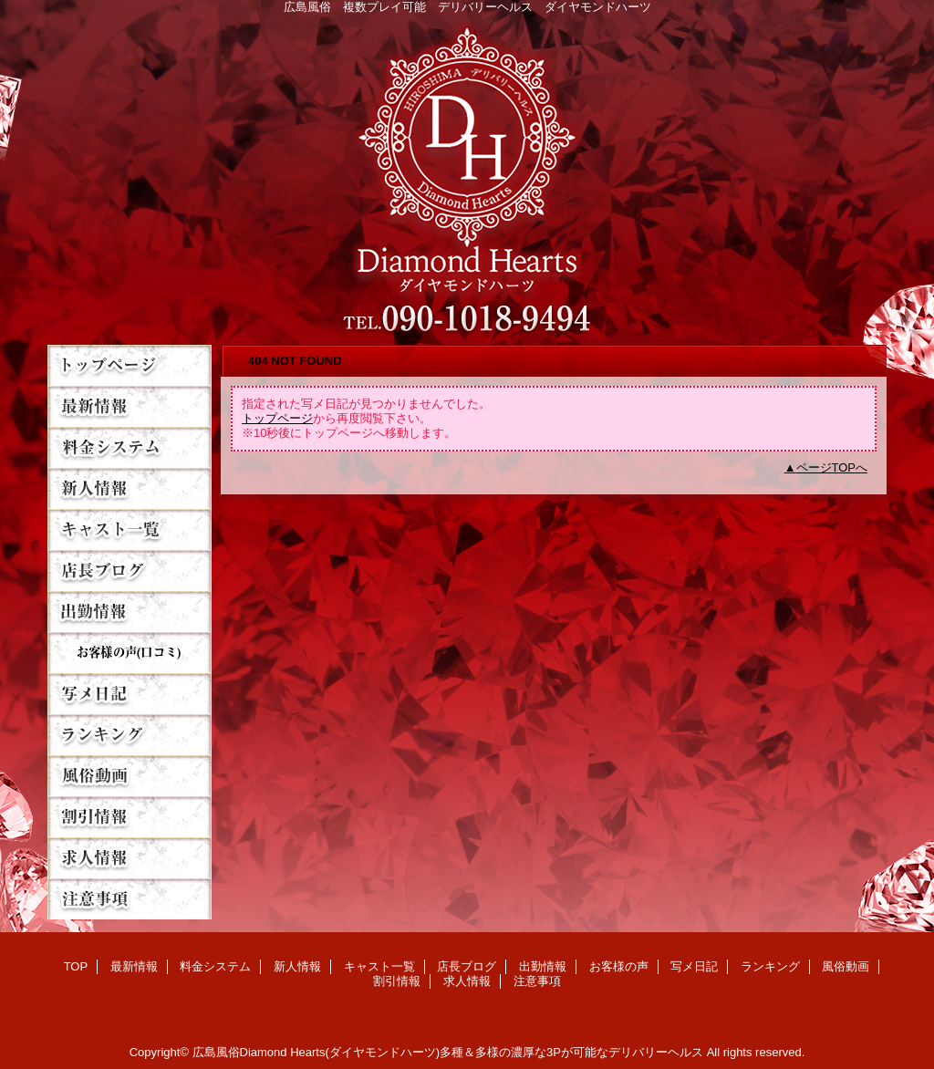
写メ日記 (129, 693)
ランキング (129, 734)
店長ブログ (129, 570)
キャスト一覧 (129, 529)
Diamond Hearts (467, 175)
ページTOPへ (832, 467)
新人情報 (129, 488)
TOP (129, 365)
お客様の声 (129, 652)
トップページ (277, 418)
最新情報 (129, 406)
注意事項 (129, 898)
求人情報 (129, 857)
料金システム (129, 447)
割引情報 (129, 816)
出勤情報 (129, 611)
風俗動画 (129, 775)
